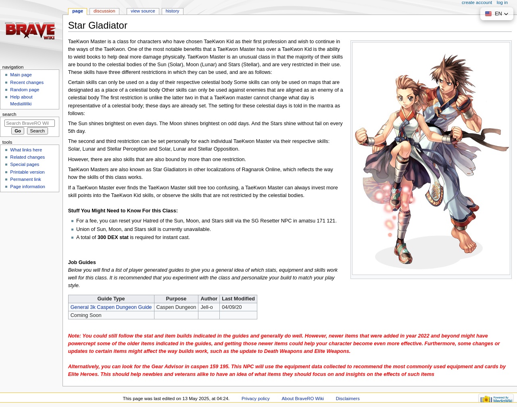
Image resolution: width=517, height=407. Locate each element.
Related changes (27, 157)
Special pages (24, 164)
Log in (502, 2)
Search (9, 114)
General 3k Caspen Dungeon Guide (111, 307)
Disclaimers (348, 398)
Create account (477, 2)
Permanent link (25, 179)
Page (77, 10)
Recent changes (27, 82)
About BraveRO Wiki (302, 398)
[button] (497, 13)
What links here (26, 149)
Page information (27, 186)
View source (143, 10)
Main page (21, 74)
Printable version (27, 172)
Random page (24, 89)
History (172, 10)
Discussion (104, 10)
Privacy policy (256, 398)
